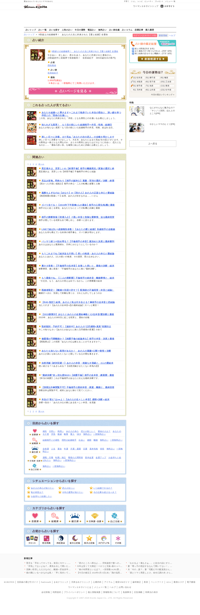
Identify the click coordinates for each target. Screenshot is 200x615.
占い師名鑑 (114, 29)
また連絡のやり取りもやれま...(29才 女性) (153, 51)
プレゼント (159, 1)
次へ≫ (41, 164)
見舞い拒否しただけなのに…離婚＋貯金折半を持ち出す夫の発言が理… (60, 569)
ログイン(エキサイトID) (145, 35)
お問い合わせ (125, 587)
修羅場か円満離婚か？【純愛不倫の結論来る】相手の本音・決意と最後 (78, 338)
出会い (82, 440)
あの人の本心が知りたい (42, 488)
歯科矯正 (136, 582)
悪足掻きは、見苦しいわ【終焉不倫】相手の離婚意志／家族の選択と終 (78, 168)
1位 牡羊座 (137, 78)
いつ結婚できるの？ (102, 488)
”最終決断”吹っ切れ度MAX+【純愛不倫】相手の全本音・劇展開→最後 (78, 375)
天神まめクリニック (80, 582)
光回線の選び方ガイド (27, 582)
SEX (79, 434)
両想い (61, 431)
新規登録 (163, 35)
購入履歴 (149, 29)
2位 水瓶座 (137, 82)
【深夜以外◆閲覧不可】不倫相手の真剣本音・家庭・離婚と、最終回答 (78, 387)
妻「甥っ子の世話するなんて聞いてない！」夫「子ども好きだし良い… (161, 566)
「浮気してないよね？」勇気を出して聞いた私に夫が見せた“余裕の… (59, 566)
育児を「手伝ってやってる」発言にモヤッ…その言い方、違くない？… (60, 563)
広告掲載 (138, 592)
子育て (126, 1)
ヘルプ (172, 35)
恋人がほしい (68, 488)
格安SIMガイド (122, 582)
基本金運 (89, 457)
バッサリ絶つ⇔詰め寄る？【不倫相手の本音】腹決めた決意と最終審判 (78, 241)
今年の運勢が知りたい (72, 492)
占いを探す (54, 29)
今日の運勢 (80, 29)
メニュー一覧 (170, 1)
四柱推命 (52, 65)
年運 (66, 449)
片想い (52, 431)
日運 (85, 449)
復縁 (60, 434)
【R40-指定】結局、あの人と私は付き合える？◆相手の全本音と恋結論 (78, 302)
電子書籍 (191, 582)
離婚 (96, 440)
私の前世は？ (37, 492)
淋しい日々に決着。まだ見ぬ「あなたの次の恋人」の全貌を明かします (78, 137)
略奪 (66, 434)
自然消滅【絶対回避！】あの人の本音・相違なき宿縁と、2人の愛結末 (77, 363)
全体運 (46, 449)
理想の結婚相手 (69, 440)
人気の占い (67, 29)
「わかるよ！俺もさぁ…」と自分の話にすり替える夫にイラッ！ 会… (161, 563)
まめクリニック (61, 582)
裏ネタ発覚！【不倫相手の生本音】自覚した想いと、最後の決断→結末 (78, 265)
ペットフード (157, 582)
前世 (102, 449)
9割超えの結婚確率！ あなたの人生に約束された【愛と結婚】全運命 (85, 51)
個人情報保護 (94, 592)
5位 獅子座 (150, 78)
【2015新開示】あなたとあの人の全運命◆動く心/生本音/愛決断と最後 (78, 314)
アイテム (108, 582)
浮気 (53, 434)
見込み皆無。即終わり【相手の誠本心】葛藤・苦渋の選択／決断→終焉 (78, 180)
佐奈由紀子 (53, 73)
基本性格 (94, 449)
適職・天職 (48, 457)
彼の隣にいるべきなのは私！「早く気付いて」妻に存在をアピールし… (60, 573)
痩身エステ (179, 582)
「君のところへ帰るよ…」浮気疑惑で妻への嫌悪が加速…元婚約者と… (111, 563)
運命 (60, 449)
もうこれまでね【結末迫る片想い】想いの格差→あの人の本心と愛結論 (78, 253)
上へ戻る (152, 143)
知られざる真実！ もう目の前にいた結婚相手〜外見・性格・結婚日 (77, 124)
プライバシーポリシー (74, 592)
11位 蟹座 (165, 86)
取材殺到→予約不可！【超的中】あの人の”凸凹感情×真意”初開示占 (76, 326)
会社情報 (45, 592)
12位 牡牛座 (166, 90)
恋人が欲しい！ (88, 431)
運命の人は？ (104, 431)
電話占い (92, 29)
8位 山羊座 (150, 90)
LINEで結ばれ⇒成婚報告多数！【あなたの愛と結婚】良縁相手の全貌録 (78, 229)
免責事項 (127, 592)
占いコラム (127, 29)
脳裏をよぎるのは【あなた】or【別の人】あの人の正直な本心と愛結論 (78, 193)
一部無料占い (99, 434)
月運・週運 (75, 449)
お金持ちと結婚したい (41, 496)
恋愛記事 (139, 29)
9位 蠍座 (164, 78)
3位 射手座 (137, 86)
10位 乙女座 (166, 82)
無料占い (102, 29)
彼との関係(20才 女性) (145, 49)
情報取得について (111, 592)
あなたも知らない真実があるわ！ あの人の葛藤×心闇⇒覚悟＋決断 (76, 351)
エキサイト (169, 6)
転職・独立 (60, 457)
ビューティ (149, 1)
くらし (133, 1)
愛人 (72, 434)
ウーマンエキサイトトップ (145, 6)
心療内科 (97, 582)
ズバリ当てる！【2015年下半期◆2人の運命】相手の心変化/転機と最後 (78, 205)
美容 (146, 582)
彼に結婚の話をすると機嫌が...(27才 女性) (153, 53)
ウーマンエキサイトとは (79, 587)
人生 (53, 449)
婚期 (89, 440)
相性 (45, 431)
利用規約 (57, 592)
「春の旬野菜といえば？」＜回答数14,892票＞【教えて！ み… (107, 569)
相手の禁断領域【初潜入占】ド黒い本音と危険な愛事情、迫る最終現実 (78, 217)
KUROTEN (9, 582)
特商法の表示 (151, 592)
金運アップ (101, 457)
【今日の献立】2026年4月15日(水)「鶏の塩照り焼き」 (102, 573)
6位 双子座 (150, 82)
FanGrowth (46, 582)
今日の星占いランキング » (162, 95)
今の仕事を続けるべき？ (105, 492)
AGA (168, 582)
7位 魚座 (149, 86)
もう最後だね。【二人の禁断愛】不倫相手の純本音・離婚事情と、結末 (78, 278)
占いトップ (30, 29)
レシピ (140, 1)
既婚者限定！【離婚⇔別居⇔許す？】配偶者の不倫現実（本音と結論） (78, 290)
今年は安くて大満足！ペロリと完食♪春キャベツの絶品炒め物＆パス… (110, 566)
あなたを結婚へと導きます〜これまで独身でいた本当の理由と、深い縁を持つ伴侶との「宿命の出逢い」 (81, 114)
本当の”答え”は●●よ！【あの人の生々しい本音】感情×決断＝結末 (76, 399)
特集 (131, 102)
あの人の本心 (72, 431)
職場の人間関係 (75, 457)
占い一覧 (42, 29)
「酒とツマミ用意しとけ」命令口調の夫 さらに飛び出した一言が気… (161, 573)
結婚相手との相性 (51, 440)
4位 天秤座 (137, 90)
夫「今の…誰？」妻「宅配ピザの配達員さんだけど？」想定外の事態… (161, 569)
